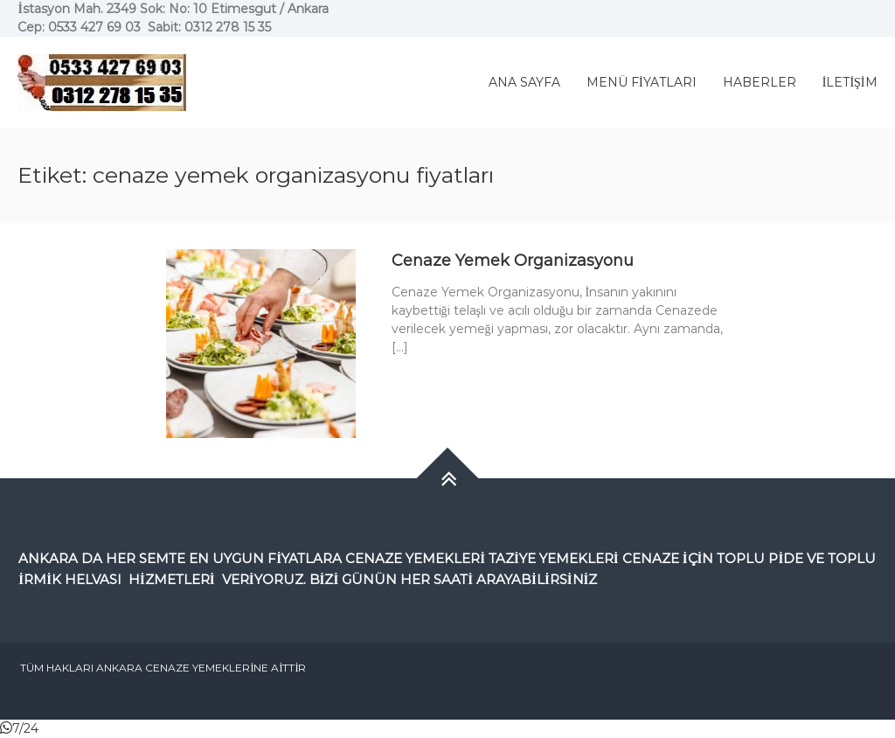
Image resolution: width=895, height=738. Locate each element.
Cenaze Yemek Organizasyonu (513, 260)
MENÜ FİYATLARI (641, 82)
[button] (19, 728)
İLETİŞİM (850, 82)
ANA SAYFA (524, 82)
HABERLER (759, 82)
